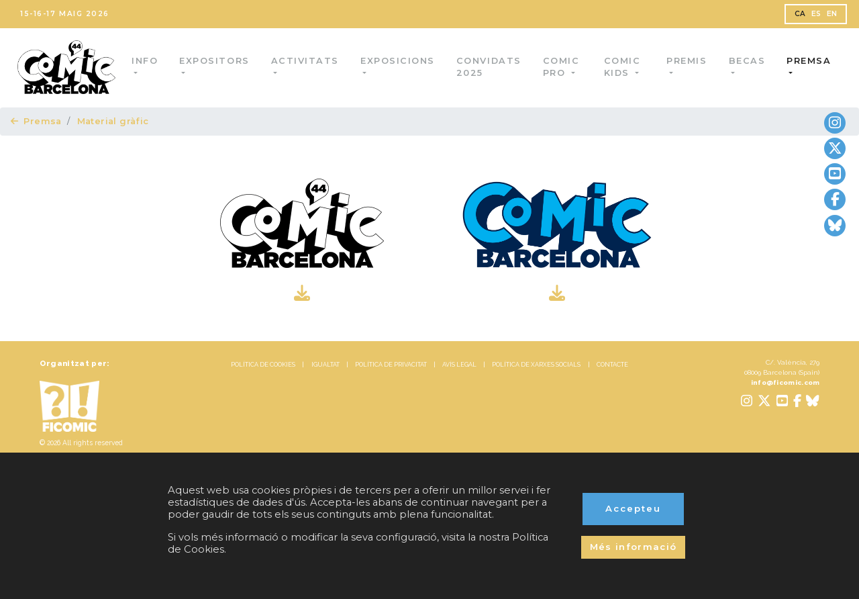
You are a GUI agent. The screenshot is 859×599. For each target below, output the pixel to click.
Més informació (633, 546)
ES (816, 13)
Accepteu (633, 508)
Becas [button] (746, 61)
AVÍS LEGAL (459, 364)
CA (800, 13)
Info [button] (147, 61)
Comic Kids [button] (623, 67)
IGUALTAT (325, 364)
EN (832, 13)
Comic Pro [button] (563, 67)
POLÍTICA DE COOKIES (263, 364)
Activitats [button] (306, 61)
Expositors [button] (216, 61)
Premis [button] (686, 61)
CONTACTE (612, 364)
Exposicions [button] (399, 61)
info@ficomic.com (785, 382)
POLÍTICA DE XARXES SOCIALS (536, 364)
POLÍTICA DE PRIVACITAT (391, 364)
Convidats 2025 (490, 67)
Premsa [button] (809, 61)
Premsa (36, 121)
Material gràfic (113, 121)
